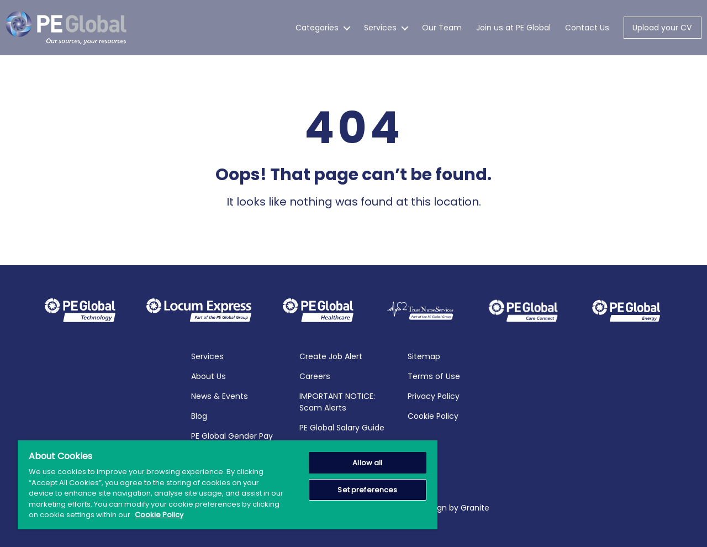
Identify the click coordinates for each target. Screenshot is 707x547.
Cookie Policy (433, 416)
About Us (208, 376)
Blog (199, 416)
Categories (317, 27)
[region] (227, 484)
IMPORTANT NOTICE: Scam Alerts (337, 402)
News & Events (219, 396)
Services (380, 27)
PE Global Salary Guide (341, 427)
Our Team (442, 27)
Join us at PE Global (513, 27)
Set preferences (367, 490)
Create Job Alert (330, 356)
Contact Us (587, 27)
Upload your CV (662, 27)
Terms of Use (434, 376)
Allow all (367, 462)
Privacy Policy (434, 396)
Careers (314, 376)
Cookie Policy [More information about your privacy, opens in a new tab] (159, 514)
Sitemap (424, 356)
